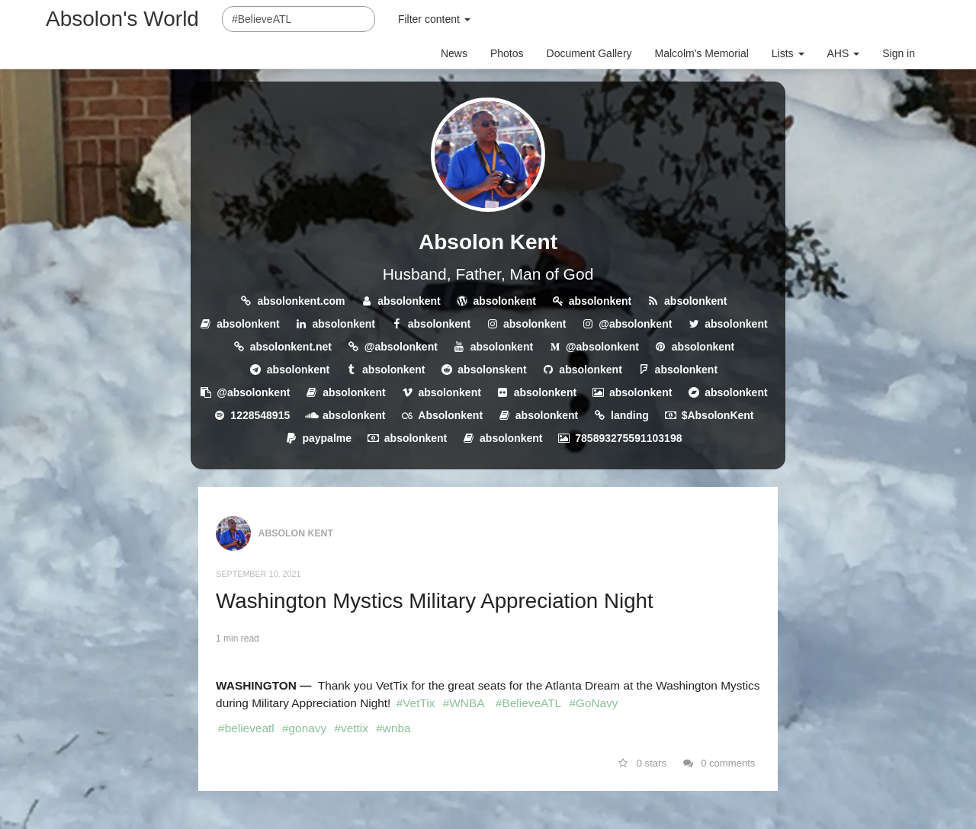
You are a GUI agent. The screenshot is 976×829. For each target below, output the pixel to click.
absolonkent (408, 301)
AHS (843, 53)
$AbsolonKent (718, 415)
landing (630, 415)
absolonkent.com (301, 301)
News (454, 53)
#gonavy (304, 728)
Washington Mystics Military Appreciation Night (434, 601)
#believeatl (246, 728)
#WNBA (464, 702)
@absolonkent (635, 324)
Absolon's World (122, 18)
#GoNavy (593, 702)
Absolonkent (450, 415)
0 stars (642, 763)
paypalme (327, 438)
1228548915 (260, 415)
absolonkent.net (291, 347)
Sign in (898, 53)
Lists (788, 53)
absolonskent (492, 369)
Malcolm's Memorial (702, 53)
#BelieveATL (528, 702)
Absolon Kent (488, 242)
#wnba (393, 728)
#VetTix (415, 702)
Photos (507, 53)
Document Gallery (589, 53)
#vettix (351, 728)
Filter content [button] (434, 19)
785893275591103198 (628, 438)
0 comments (719, 763)
